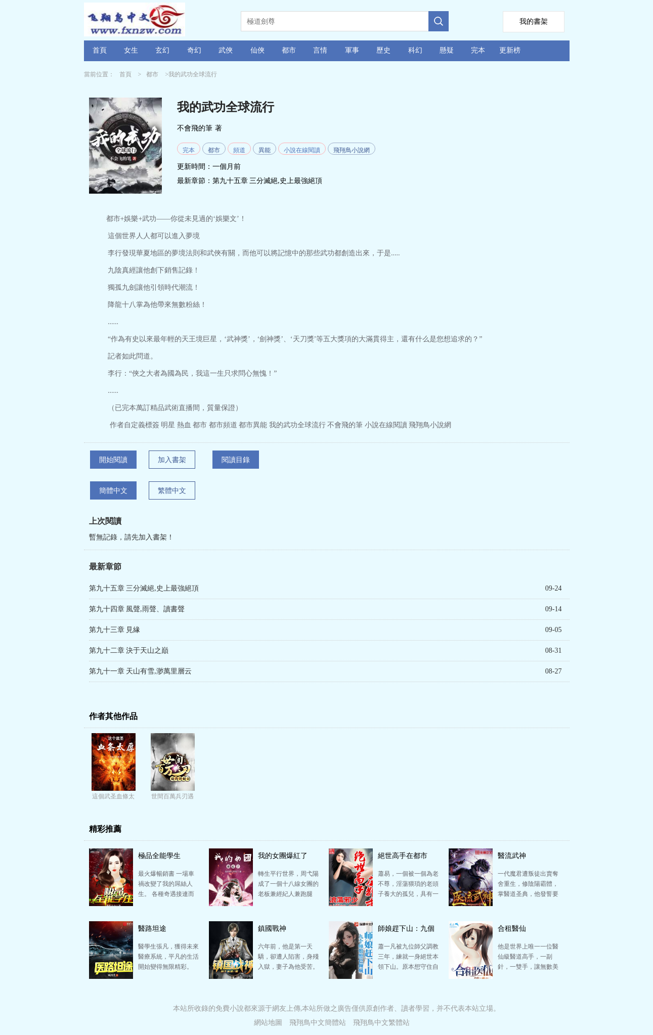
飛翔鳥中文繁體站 (381, 1022)
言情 (320, 50)
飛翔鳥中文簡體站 (317, 1022)
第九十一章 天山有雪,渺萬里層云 (140, 671)
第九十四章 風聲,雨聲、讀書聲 (137, 609)
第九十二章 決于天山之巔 (129, 650)
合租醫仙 (512, 928)
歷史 (383, 50)
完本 (478, 50)
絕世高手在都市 (402, 856)
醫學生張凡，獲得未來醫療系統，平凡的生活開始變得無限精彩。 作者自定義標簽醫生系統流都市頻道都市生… (168, 967)
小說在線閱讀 (302, 150)
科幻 (415, 50)
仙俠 (257, 50)
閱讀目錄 (236, 460)
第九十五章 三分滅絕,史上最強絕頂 (267, 181)
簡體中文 (113, 490)
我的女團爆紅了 (283, 856)
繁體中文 (172, 490)
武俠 (226, 50)
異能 (264, 150)
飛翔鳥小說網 (351, 150)
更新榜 (509, 50)
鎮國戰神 (272, 928)
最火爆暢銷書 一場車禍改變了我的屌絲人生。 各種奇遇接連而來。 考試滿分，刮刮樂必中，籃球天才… (166, 894)
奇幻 (194, 50)
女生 (131, 50)
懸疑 (447, 50)
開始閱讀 (113, 460)
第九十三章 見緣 (115, 630)
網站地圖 (268, 1022)
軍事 (352, 50)
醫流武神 (512, 856)
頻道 (239, 150)
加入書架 (172, 460)
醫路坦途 (152, 928)
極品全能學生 (159, 856)
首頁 (100, 50)
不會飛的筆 (194, 128)
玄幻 (162, 50)
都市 (289, 50)
